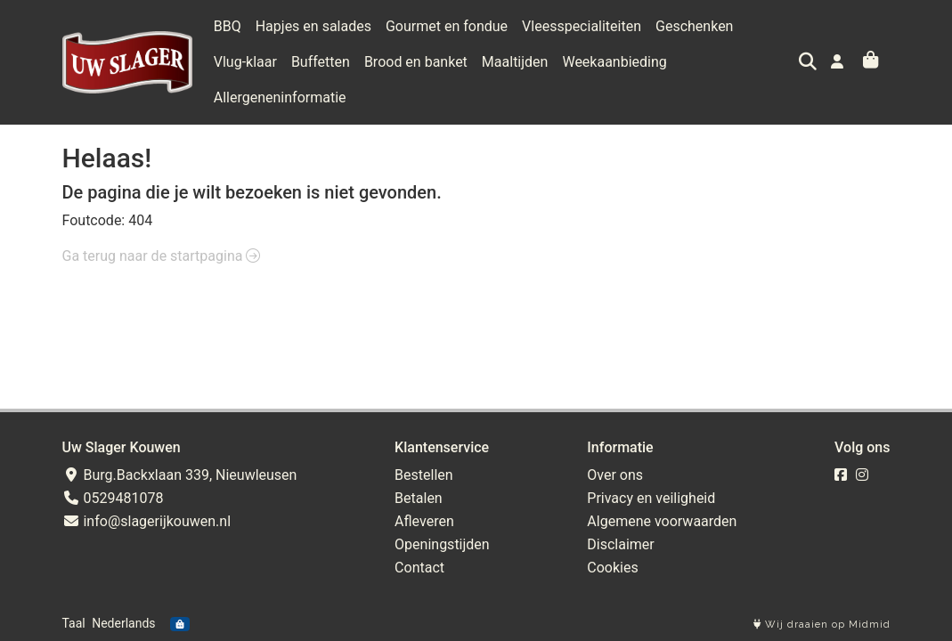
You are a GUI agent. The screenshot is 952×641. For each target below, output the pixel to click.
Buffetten (320, 61)
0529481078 (113, 498)
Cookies (612, 567)
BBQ (227, 26)
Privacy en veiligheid (651, 498)
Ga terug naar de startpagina (161, 255)
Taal (73, 623)
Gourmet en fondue (447, 26)
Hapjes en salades (313, 26)
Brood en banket (416, 61)
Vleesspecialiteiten (581, 26)
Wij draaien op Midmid (822, 624)
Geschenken (694, 26)
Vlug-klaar (245, 61)
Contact (419, 567)
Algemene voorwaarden (661, 521)
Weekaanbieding (614, 61)
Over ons (615, 475)
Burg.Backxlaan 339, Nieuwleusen (179, 475)
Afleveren (424, 521)
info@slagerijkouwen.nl (147, 521)
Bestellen (424, 475)
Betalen (419, 498)
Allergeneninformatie (280, 97)
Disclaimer (620, 544)
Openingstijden (442, 544)
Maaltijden (515, 61)
